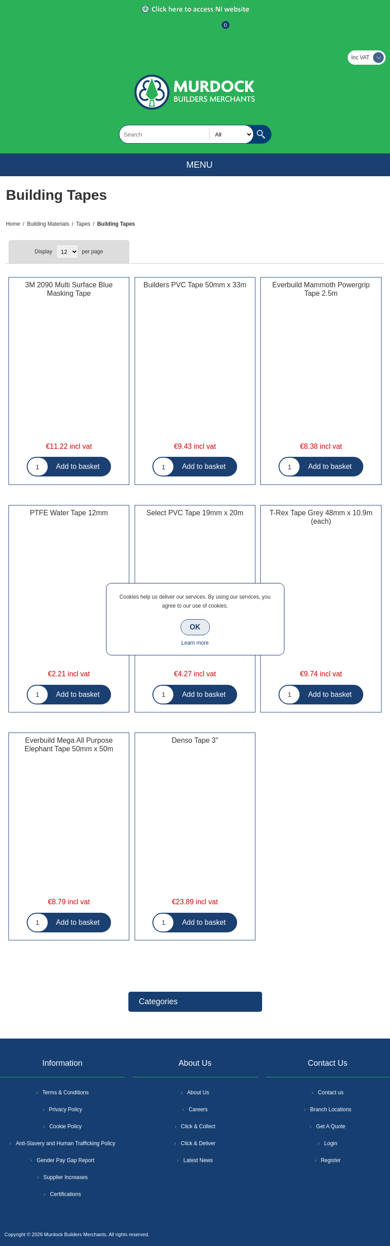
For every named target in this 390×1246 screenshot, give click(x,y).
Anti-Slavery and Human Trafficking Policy (65, 1143)
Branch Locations (331, 1109)
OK (195, 627)
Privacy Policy (65, 1109)
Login (330, 1143)
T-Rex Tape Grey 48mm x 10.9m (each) (321, 517)
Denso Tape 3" (195, 740)
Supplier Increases (65, 1177)
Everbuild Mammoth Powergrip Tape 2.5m (321, 289)
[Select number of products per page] (67, 251)
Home (13, 224)
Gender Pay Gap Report (65, 1160)
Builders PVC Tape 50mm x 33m (195, 285)
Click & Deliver (198, 1143)
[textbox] (186, 134)
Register (171, 29)
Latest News (198, 1160)
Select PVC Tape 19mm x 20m (195, 513)
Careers (198, 1109)
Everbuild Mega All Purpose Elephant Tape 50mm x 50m (69, 745)
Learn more (195, 643)
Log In (194, 29)
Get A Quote (330, 1126)
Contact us (330, 1092)
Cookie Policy (65, 1126)
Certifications (65, 1194)
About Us (198, 1092)
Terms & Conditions (65, 1092)
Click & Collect (198, 1126)
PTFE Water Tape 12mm (69, 513)
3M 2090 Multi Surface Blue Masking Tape (69, 289)
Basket (218, 29)
